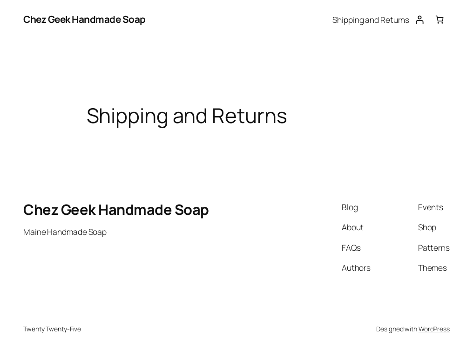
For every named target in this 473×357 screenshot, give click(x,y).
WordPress (434, 328)
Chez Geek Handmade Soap (84, 19)
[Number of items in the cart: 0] (440, 19)
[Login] (419, 19)
